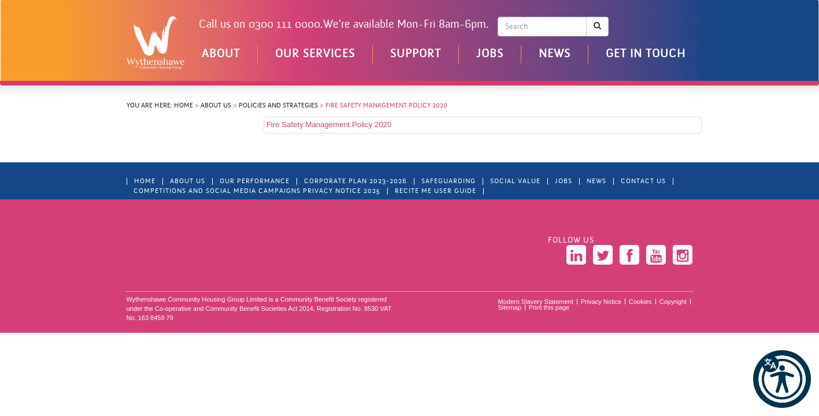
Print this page (549, 307)
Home (183, 105)
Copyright (673, 301)
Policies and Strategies (278, 105)
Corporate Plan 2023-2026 (355, 181)
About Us (216, 105)
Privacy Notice (601, 301)
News (554, 54)
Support (415, 54)
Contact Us (643, 181)
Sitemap (509, 307)
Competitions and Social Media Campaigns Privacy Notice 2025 (257, 191)
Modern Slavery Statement (535, 301)
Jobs (489, 54)
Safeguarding (448, 181)
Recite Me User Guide (435, 191)
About (221, 54)
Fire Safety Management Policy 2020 (328, 124)
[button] (782, 379)
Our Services (315, 54)
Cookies (640, 301)
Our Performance (255, 181)
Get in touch (645, 54)
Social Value (515, 181)
